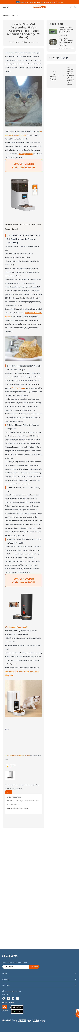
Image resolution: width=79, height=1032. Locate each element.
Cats (19, 16)
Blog (12, 16)
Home (5, 16)
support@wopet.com (13, 991)
